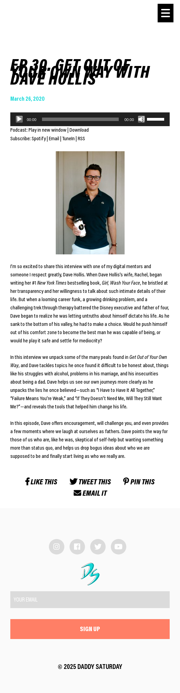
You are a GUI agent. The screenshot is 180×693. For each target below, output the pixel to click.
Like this (41, 482)
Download (79, 130)
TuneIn (68, 139)
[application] (90, 119)
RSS (81, 139)
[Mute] (141, 119)
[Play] (19, 119)
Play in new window (47, 130)
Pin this (139, 482)
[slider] (80, 119)
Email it (90, 494)
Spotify (39, 139)
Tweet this (90, 482)
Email (54, 139)
